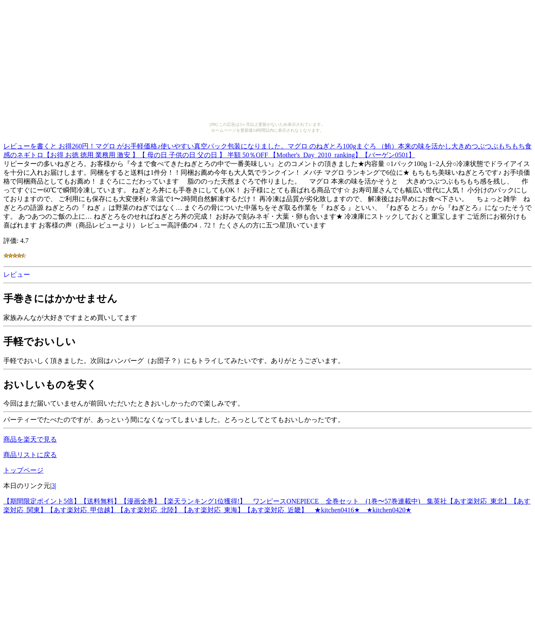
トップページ (23, 470)
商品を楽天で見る (30, 439)
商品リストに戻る (30, 454)
